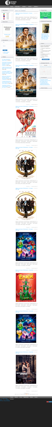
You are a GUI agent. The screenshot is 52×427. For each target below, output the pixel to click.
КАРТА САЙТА (28, 8)
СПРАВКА (24, 6)
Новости (16, 10)
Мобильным (42, 84)
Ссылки (36, 397)
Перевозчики (46, 83)
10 (24, 394)
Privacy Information (7, 400)
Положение (42, 80)
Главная (11, 6)
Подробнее (45, 17)
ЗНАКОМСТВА (17, 8)
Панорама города (7, 34)
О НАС (11, 8)
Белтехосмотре (47, 84)
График (43, 81)
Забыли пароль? (6, 52)
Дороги (43, 79)
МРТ (41, 81)
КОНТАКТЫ (35, 8)
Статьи (20, 397)
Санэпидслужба (43, 82)
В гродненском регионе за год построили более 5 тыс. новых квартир (7, 82)
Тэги (19, 10)
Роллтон (46, 81)
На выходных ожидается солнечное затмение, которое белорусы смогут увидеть (7, 72)
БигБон (49, 80)
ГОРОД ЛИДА (17, 6)
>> (37, 394)
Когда (45, 80)
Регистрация (5, 53)
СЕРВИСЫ (36, 6)
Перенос (46, 79)
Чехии (41, 79)
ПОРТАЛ (30, 6)
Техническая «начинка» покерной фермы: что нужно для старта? (7, 86)
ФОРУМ (23, 8)
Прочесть (28, 22)
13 (30, 394)
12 (28, 394)
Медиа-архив (26, 397)
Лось (47, 80)
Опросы (31, 397)
